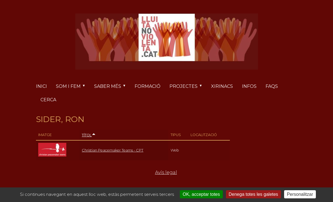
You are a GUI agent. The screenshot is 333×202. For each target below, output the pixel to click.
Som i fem (73, 86)
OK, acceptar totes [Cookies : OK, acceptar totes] (201, 194)
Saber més (112, 86)
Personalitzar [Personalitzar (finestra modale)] (300, 194)
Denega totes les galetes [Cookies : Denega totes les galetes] (253, 194)
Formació (147, 86)
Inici (41, 86)
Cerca (48, 99)
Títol (89, 135)
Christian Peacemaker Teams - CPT (112, 150)
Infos (249, 86)
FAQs (272, 86)
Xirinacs (222, 86)
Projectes (188, 86)
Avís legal (166, 172)
